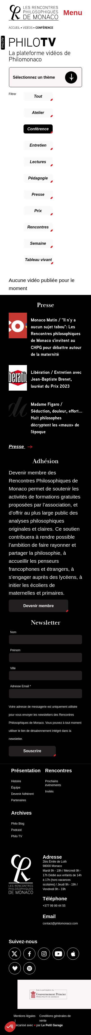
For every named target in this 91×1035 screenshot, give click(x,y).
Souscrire (32, 751)
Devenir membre (38, 606)
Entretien (38, 145)
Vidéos (28, 27)
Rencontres (38, 227)
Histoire (16, 781)
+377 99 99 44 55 (54, 905)
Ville (13, 668)
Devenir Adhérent (22, 794)
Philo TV (16, 836)
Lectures (38, 162)
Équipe (15, 787)
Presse (38, 194)
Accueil (14, 27)
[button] (10, 1027)
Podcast (16, 830)
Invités (49, 791)
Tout (38, 96)
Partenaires (18, 800)
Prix (38, 211)
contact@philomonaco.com (60, 923)
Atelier (38, 113)
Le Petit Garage (52, 1025)
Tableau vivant (38, 260)
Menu (72, 13)
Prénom (15, 650)
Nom (13, 632)
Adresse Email (20, 686)
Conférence (38, 129)
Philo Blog (17, 823)
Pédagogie (38, 178)
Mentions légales (24, 1016)
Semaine (38, 243)
